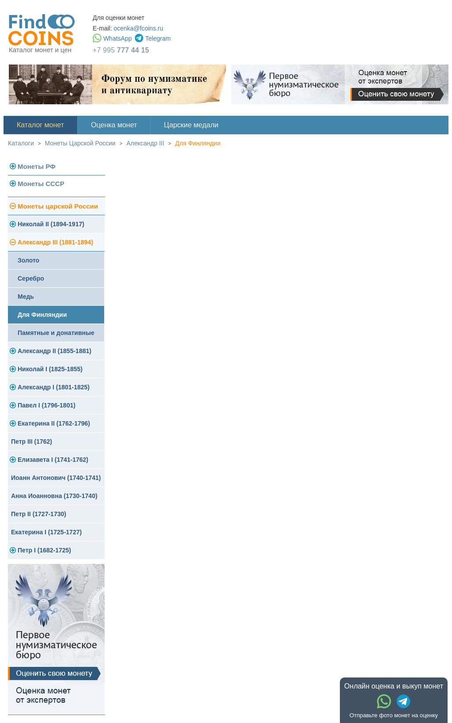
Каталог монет (40, 125)
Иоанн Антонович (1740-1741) (56, 477)
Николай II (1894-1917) (51, 224)
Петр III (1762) (31, 441)
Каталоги (21, 143)
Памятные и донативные (56, 332)
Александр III (145, 143)
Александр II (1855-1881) (54, 350)
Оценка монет (114, 125)
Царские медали (191, 125)
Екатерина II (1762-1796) (54, 423)
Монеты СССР (41, 183)
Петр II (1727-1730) (38, 514)
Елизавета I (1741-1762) (53, 459)
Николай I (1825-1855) (50, 369)
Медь (26, 296)
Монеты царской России (58, 206)
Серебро (31, 278)
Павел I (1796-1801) (46, 405)
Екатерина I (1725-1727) (46, 532)
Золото (28, 260)
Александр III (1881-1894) (55, 242)
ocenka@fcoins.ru (138, 28)
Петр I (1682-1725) (44, 550)
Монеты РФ (37, 166)
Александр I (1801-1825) (54, 387)
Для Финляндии (198, 143)
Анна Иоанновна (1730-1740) (54, 495)
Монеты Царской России (80, 143)
